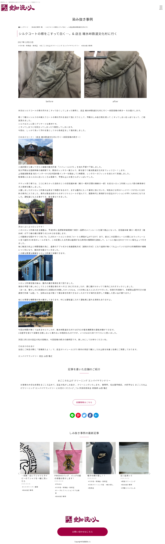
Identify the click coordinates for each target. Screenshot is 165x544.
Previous (19, 474)
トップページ (23, 27)
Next (149, 474)
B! (96, 415)
